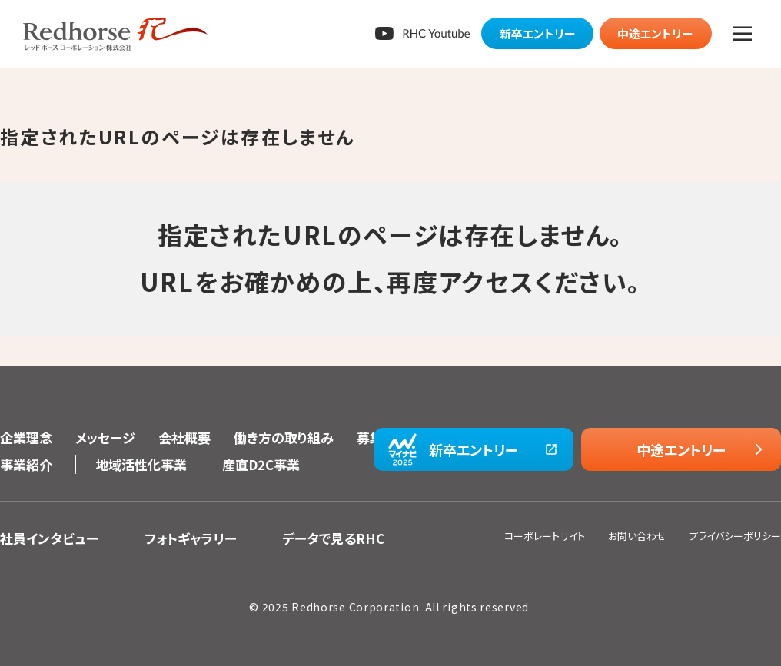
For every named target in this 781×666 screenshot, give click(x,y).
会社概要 (184, 437)
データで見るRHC (333, 538)
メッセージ (105, 437)
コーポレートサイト (544, 535)
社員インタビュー (49, 538)
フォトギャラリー (191, 538)
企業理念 (26, 437)
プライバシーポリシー (735, 535)
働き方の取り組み (284, 437)
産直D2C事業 (261, 464)
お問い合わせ (637, 535)
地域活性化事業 (141, 464)
